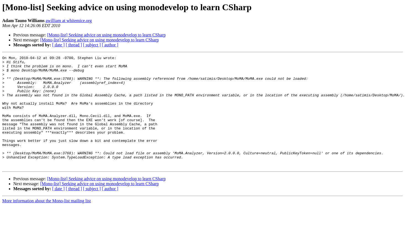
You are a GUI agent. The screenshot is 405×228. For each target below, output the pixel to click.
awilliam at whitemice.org (69, 20)
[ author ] (110, 45)
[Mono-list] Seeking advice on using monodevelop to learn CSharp (106, 35)
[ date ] (58, 45)
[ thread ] (74, 45)
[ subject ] (92, 45)
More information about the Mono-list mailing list (46, 223)
